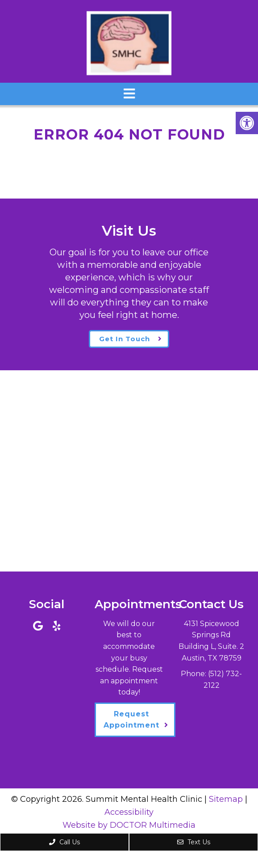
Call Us (64, 842)
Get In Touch (124, 338)
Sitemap (226, 799)
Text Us (193, 842)
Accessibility (129, 812)
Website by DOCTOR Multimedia (129, 825)
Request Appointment (131, 720)
